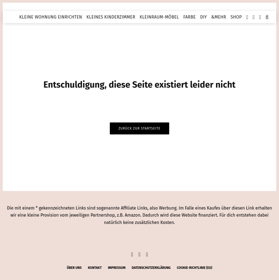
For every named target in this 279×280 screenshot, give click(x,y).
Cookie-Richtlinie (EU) (194, 268)
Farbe (189, 17)
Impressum (117, 268)
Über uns (74, 268)
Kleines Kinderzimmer (110, 17)
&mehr (218, 17)
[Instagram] (253, 17)
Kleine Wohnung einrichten (50, 17)
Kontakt (95, 268)
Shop (236, 17)
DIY (203, 17)
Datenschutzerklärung (151, 268)
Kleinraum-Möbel (159, 17)
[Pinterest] (260, 17)
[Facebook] (247, 17)
